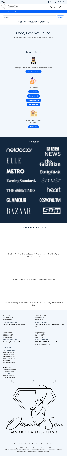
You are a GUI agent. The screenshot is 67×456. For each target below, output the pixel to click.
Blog (4, 377)
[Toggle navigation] (63, 6)
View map (33, 127)
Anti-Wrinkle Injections (9, 356)
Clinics (51, 2)
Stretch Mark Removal (9, 358)
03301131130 (7, 320)
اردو (59, 6)
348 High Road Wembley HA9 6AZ (14, 324)
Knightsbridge (33, 104)
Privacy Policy (35, 444)
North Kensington (33, 100)
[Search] (29, 17)
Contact (11, 375)
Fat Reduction (7, 367)
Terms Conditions (11, 377)
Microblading (6, 360)
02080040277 (8, 318)
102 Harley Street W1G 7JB (11, 342)
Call (57, 2)
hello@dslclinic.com (10, 322)
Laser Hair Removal (8, 352)
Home (4, 12)
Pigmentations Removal (9, 369)
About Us (5, 375)
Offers (63, 2)
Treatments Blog (18, 444)
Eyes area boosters (8, 371)
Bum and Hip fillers (8, 354)
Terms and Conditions (47, 444)
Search (60, 17)
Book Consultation (33, 72)
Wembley (34, 92)
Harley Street (33, 96)
